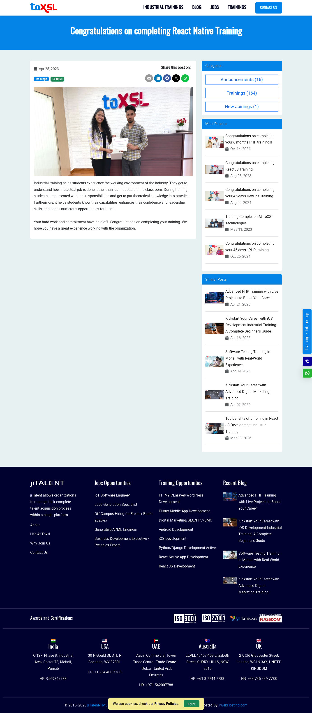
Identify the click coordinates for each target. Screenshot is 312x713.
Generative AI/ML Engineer (116, 529)
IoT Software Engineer (112, 495)
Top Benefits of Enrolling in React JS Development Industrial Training (251, 425)
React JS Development (177, 566)
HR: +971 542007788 (156, 684)
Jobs (214, 7)
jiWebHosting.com (232, 705)
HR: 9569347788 (53, 678)
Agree (191, 704)
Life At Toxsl (40, 533)
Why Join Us (40, 543)
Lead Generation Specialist (116, 504)
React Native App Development (183, 556)
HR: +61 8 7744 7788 (207, 678)
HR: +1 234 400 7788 (104, 672)
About (35, 524)
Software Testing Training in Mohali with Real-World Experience (247, 358)
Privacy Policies (166, 703)
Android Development (176, 529)
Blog (196, 7)
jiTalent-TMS (98, 705)
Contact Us (268, 7)
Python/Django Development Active (187, 547)
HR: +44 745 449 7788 (259, 678)
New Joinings (242, 106)
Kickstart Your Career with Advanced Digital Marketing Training (247, 392)
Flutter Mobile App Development (184, 510)
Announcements (242, 79)
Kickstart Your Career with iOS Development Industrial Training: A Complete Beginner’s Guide (251, 325)
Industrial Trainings (163, 7)
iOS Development (172, 538)
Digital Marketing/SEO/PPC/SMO (185, 520)
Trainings (237, 7)
